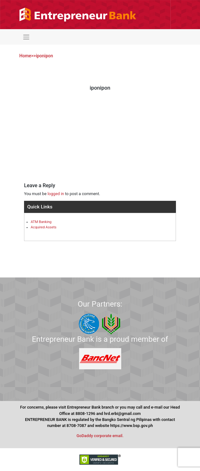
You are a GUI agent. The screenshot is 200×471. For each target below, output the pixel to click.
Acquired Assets (43, 227)
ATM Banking (41, 222)
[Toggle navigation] (26, 36)
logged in (55, 193)
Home (25, 55)
